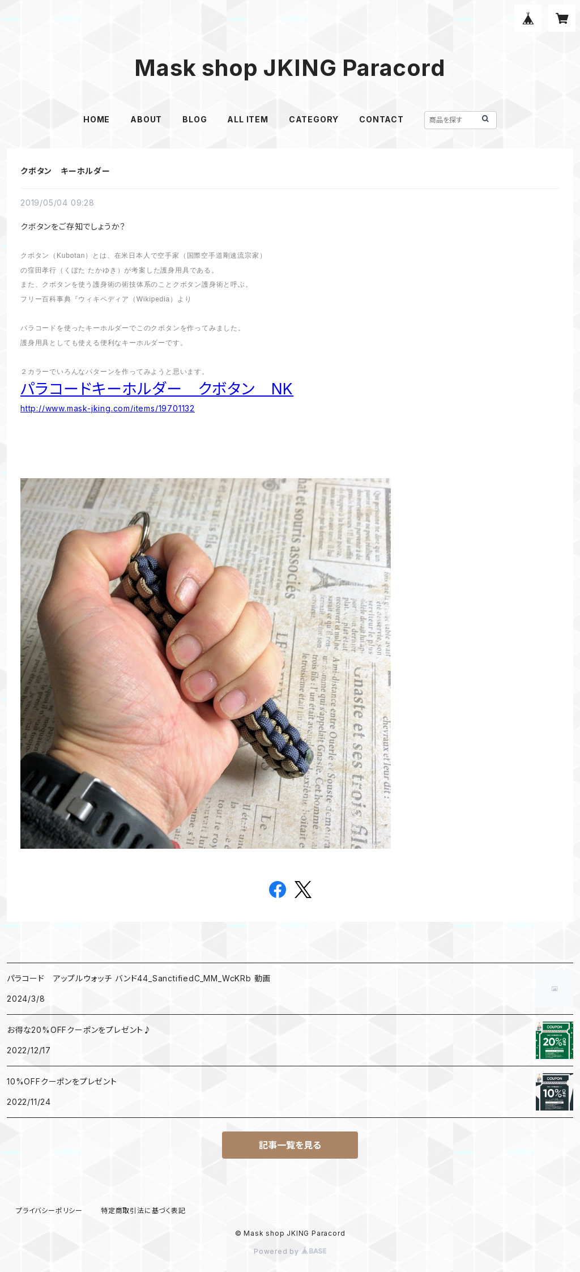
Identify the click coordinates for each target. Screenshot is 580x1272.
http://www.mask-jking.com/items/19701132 (107, 408)
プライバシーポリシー (49, 1210)
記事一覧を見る (290, 1145)
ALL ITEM (247, 119)
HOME (96, 119)
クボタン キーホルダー (65, 171)
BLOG (194, 119)
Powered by (290, 1251)
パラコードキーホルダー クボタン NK (156, 389)
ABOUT (146, 119)
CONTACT (381, 119)
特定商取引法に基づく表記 (143, 1210)
